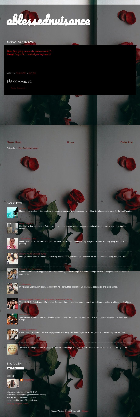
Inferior (22, 345)
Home (70, 142)
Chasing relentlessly (28, 330)
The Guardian (25, 284)
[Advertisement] (70, 175)
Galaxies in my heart (28, 315)
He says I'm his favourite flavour (32, 254)
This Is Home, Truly (27, 239)
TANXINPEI (28, 380)
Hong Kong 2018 (26, 224)
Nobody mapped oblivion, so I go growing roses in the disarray (45, 299)
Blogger (85, 411)
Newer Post (14, 142)
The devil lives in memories (30, 269)
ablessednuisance (48, 20)
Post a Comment (18, 88)
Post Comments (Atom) (28, 148)
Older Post (127, 142)
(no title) (22, 208)
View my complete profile (17, 404)
